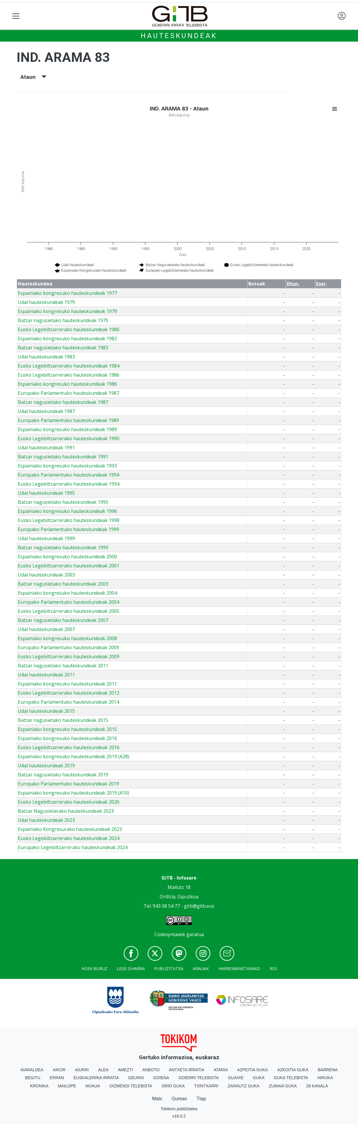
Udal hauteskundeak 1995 (46, 493)
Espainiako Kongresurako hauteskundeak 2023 (70, 829)
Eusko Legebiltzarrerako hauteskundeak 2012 (68, 693)
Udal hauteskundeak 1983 (46, 356)
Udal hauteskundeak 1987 (46, 411)
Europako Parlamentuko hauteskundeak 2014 (68, 702)
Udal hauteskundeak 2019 (46, 765)
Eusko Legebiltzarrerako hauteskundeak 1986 (68, 375)
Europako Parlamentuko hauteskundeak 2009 (68, 647)
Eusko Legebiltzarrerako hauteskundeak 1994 (68, 484)
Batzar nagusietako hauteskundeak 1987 (63, 402)
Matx (157, 1098)
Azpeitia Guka (252, 1069)
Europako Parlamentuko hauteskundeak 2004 (68, 602)
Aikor (59, 1069)
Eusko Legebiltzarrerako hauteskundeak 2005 (68, 611)
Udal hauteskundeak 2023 (46, 820)
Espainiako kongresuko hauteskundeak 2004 (67, 593)
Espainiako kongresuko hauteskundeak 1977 (67, 293)
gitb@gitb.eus (199, 906)
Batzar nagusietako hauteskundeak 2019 (63, 774)
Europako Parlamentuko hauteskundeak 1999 (68, 529)
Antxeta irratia (186, 1069)
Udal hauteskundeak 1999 (46, 538)
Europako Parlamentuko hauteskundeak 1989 (68, 420)
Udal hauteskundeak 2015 (46, 711)
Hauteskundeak (179, 36)
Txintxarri (206, 1086)
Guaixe (236, 1077)
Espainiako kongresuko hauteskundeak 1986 (67, 384)
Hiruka (325, 1077)
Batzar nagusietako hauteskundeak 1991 (63, 456)
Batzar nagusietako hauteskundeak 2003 (63, 584)
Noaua (92, 1086)
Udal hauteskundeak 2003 (46, 575)
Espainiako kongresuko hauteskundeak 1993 (67, 465)
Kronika (39, 1086)
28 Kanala (317, 1086)
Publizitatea (168, 968)
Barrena (328, 1069)
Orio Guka (173, 1086)
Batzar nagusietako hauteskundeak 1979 (63, 320)
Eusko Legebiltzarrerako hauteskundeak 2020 (68, 802)
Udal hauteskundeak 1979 (46, 302)
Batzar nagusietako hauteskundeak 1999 (63, 547)
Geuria (136, 1077)
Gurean (179, 1098)
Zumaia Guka (283, 1086)
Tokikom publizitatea (179, 1108)
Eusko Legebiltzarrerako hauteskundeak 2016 (68, 747)
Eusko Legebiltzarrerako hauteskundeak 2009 (68, 656)
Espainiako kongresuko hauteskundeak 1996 (67, 511)
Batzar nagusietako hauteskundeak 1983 (63, 347)
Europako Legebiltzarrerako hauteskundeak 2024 (73, 847)
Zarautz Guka (243, 1086)
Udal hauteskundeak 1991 (46, 447)
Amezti (125, 1069)
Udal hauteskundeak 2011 (46, 674)
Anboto (151, 1069)
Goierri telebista (198, 1077)
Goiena (161, 1077)
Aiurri (82, 1069)
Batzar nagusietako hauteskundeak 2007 (63, 620)
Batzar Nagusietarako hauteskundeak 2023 (66, 811)
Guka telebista (291, 1077)
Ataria (221, 1069)
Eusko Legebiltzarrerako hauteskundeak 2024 (68, 838)
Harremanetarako (239, 968)
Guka (259, 1077)
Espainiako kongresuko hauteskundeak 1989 (67, 429)
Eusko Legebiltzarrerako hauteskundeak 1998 (68, 520)
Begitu (32, 1077)
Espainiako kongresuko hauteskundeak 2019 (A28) (73, 756)
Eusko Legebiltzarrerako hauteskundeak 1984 (68, 366)
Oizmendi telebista (130, 1086)
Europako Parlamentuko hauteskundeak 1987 (68, 393)
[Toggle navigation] (16, 16)
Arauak (201, 968)
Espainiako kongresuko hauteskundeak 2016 (67, 738)
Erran (57, 1077)
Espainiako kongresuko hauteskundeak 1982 (67, 338)
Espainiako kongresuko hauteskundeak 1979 (67, 311)
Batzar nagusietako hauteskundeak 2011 (63, 665)
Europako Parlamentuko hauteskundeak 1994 (68, 475)
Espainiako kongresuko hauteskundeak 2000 (67, 556)
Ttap (201, 1098)
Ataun (33, 77)
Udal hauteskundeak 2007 (46, 629)
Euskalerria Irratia (96, 1077)
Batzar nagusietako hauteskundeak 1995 (63, 502)
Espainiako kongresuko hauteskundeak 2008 (67, 638)
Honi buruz (94, 968)
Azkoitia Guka (293, 1069)
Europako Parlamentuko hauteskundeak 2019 (68, 783)
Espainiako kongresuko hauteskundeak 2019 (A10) (73, 793)
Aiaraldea (32, 1069)
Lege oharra (131, 968)
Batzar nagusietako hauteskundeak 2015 (63, 720)
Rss (273, 968)
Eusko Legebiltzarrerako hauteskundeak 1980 (68, 329)
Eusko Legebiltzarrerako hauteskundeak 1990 (68, 438)
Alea (103, 1069)
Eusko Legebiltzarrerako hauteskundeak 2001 (68, 565)
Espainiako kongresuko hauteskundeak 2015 (67, 729)
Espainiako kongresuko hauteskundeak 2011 (67, 684)
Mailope (67, 1086)
